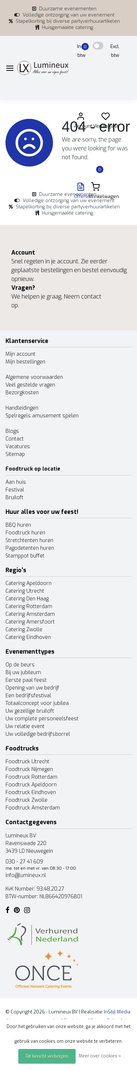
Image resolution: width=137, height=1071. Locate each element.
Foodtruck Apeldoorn (31, 784)
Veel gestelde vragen (30, 384)
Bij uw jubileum (23, 672)
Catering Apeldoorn (28, 583)
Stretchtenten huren (29, 540)
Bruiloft (14, 497)
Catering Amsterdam (30, 614)
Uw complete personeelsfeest (42, 718)
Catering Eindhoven (28, 637)
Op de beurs (20, 664)
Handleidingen (21, 408)
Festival (14, 489)
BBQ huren (18, 525)
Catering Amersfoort (30, 621)
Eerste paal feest (26, 680)
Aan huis (15, 482)
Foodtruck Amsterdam (32, 807)
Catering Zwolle (23, 629)
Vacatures (17, 446)
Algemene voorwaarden (34, 377)
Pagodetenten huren (29, 548)
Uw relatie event (25, 726)
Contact (14, 438)
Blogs (12, 431)
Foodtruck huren (25, 532)
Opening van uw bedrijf (32, 687)
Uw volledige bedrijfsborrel (37, 734)
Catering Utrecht (24, 591)
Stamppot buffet (25, 555)
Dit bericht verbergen (47, 1056)
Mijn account (20, 354)
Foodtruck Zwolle (26, 800)
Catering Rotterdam (28, 606)
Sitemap (15, 454)
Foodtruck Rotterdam (31, 777)
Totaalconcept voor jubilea (37, 703)
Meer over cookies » (100, 1056)
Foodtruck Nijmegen (29, 769)
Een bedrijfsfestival (28, 695)
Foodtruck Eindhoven (30, 792)
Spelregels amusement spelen (42, 415)
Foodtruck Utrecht (27, 761)
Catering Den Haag (27, 598)
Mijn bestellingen (25, 361)
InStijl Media (116, 1012)
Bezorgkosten (22, 392)
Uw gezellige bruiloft (29, 711)
